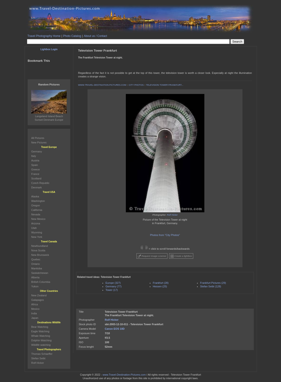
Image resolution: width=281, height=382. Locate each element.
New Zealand (39, 295)
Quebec (35, 259)
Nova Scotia (38, 250)
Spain (34, 165)
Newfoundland (39, 245)
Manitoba (36, 268)
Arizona (35, 223)
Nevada (35, 214)
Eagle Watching (40, 331)
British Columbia (40, 281)
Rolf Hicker (172, 215)
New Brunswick (40, 254)
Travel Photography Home (44, 36)
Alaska (35, 196)
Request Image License (152, 256)
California (36, 210)
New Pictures (39, 142)
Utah (34, 228)
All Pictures (37, 138)
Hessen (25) (160, 286)
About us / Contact (95, 36)
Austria (35, 160)
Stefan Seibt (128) (210, 286)
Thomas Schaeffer (42, 353)
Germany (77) (113, 286)
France (35, 174)
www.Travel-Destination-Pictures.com (124, 374)
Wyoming (36, 232)
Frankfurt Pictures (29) (213, 282)
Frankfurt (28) (161, 282)
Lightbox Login (48, 49)
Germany (36, 151)
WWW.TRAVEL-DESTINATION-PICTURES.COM (102, 85)
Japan (34, 317)
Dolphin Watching (41, 340)
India (34, 313)
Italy (33, 156)
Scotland (36, 178)
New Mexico (38, 219)
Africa (34, 304)
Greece (35, 169)
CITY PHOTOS (136, 85)
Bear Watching (39, 326)
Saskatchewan (39, 272)
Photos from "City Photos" (165, 235)
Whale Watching (40, 335)
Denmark (36, 187)
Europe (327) (113, 282)
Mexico (35, 308)
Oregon (35, 205)
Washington (38, 201)
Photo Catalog (72, 36)
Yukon (35, 286)
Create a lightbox (181, 256)
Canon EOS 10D (115, 328)
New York (36, 236)
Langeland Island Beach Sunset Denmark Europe (49, 116)
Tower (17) (111, 290)
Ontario (35, 263)
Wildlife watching (41, 344)
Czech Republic (40, 183)
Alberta (35, 277)
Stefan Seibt (38, 358)
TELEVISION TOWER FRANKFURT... (164, 85)
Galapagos (37, 299)
